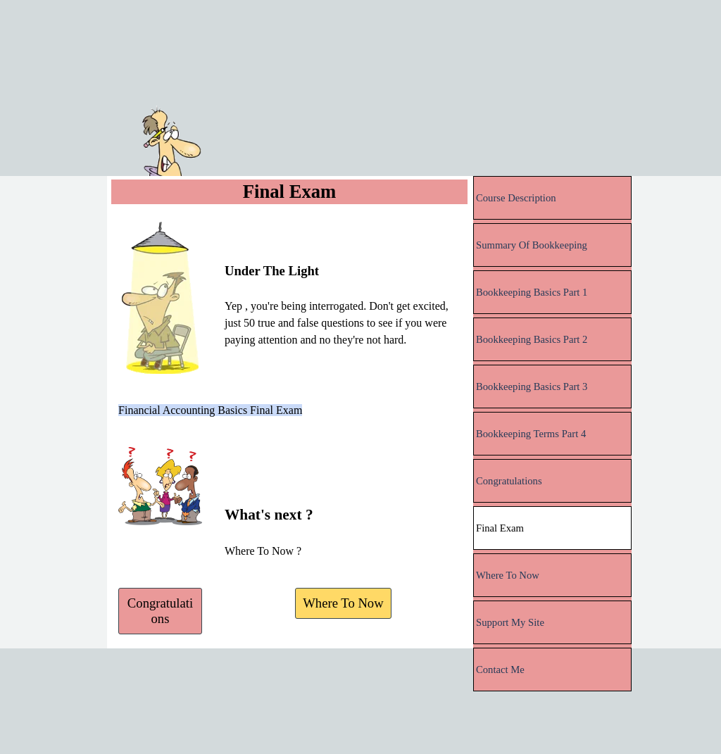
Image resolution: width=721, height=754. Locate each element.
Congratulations (509, 480)
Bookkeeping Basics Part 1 (531, 292)
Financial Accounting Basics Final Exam (210, 410)
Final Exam (500, 528)
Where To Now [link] (343, 603)
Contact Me (500, 669)
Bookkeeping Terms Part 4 (531, 433)
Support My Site (510, 622)
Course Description (516, 197)
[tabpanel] (343, 285)
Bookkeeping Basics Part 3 (531, 386)
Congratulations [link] (160, 611)
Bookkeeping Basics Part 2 (531, 339)
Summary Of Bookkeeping (531, 245)
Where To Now (507, 575)
